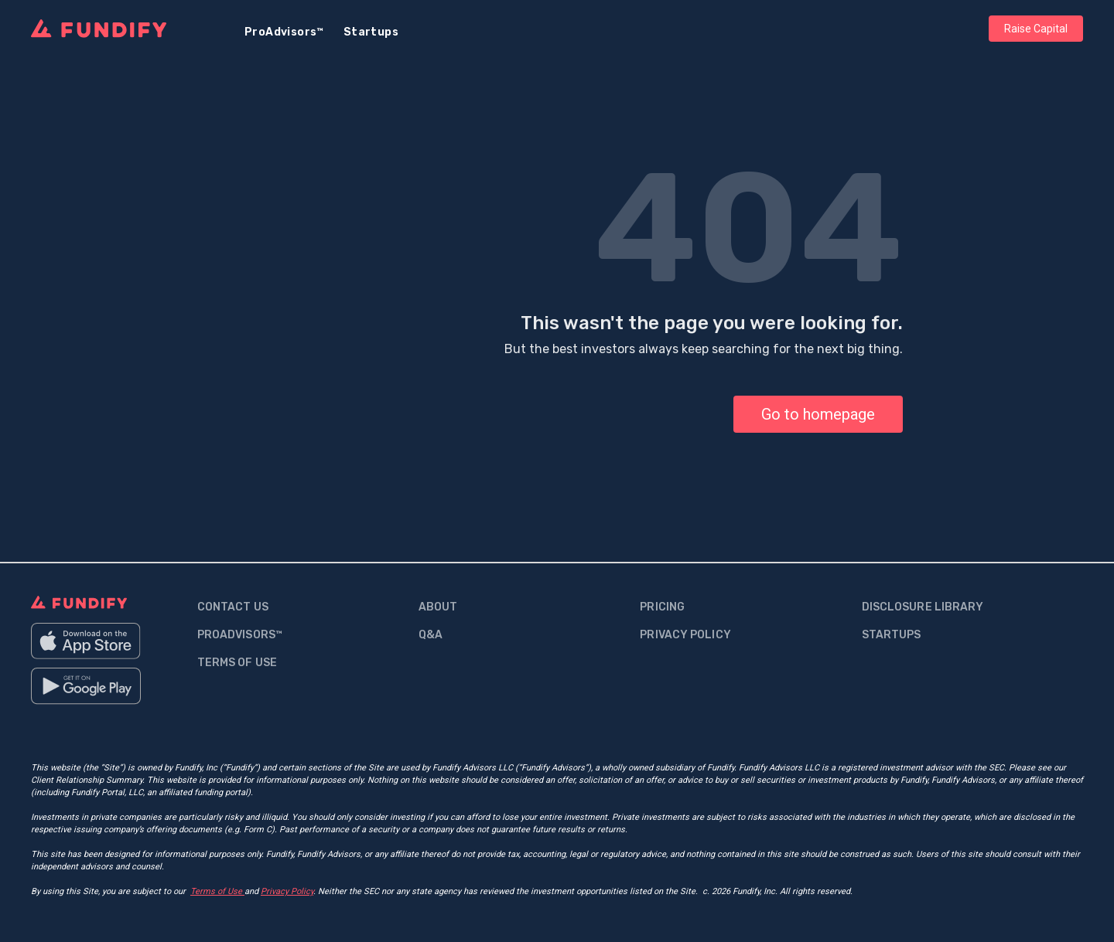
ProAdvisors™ (284, 32)
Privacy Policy (685, 634)
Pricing (662, 607)
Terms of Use (217, 891)
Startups (370, 32)
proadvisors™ (239, 634)
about (438, 607)
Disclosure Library (923, 607)
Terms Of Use (237, 662)
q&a (431, 634)
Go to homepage (818, 414)
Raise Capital (1036, 28)
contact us (232, 607)
